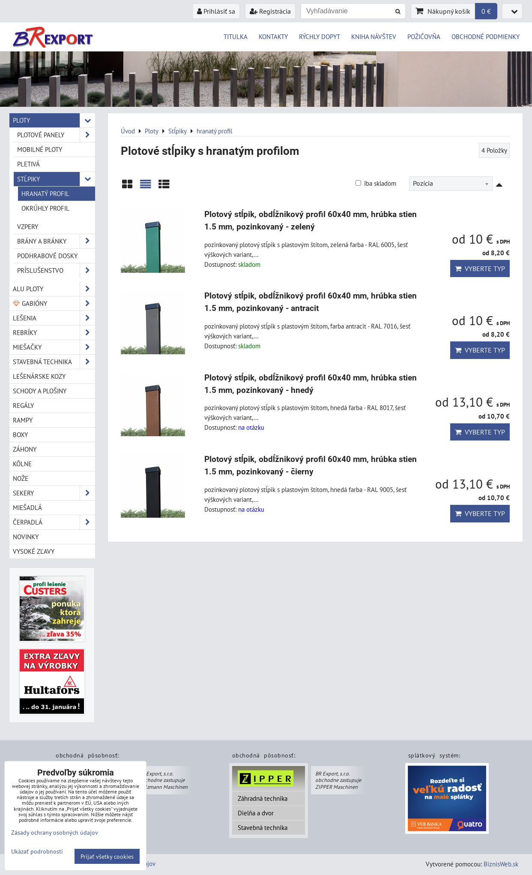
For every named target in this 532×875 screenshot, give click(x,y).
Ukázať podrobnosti (37, 851)
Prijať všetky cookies (107, 856)
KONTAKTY (273, 36)
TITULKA (236, 36)
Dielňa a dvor (256, 813)
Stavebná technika (262, 827)
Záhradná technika (262, 798)
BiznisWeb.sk (501, 864)
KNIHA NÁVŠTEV (373, 36)
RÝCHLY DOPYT (319, 36)
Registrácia (270, 11)
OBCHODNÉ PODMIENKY (485, 36)
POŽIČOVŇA (423, 36)
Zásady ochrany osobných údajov (54, 832)
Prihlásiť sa (216, 11)
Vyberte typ (480, 268)
